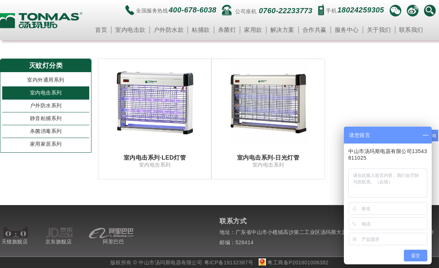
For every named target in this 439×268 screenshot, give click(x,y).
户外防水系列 (46, 105)
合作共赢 (315, 30)
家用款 (253, 30)
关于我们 (379, 30)
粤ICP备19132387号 (229, 262)
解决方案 (282, 30)
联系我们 (411, 30)
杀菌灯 (227, 30)
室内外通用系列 (45, 80)
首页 (101, 30)
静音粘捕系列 (46, 118)
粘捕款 (201, 30)
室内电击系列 (46, 93)
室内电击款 (130, 30)
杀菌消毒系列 (46, 131)
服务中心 (347, 30)
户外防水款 (169, 30)
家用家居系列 (46, 144)
